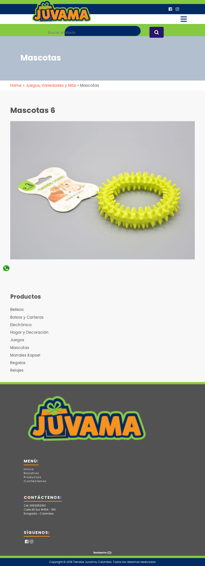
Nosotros (31, 473)
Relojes (17, 370)
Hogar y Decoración (29, 332)
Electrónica (21, 324)
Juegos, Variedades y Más (51, 85)
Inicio (29, 469)
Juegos (17, 340)
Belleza (17, 309)
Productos (33, 477)
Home (16, 85)
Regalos (18, 362)
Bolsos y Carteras (27, 317)
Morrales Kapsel (25, 355)
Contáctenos (35, 481)
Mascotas (19, 347)
